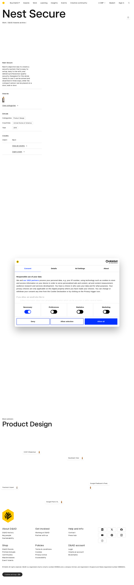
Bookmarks (73, 555)
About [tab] (106, 268)
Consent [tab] (27, 268)
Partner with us (41, 535)
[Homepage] (3, 3)
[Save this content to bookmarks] (128, 17)
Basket (112, 3)
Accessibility (40, 558)
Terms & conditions (43, 549)
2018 (15, 128)
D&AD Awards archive (17, 23)
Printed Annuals (8, 552)
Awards (26, 3)
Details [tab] (54, 268)
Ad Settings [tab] (80, 268)
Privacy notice (41, 555)
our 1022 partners (31, 280)
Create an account (76, 552)
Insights (54, 3)
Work (35, 3)
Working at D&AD (42, 533)
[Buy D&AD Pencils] (14, 3)
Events (64, 3)
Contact (72, 533)
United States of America (22, 123)
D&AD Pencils (7, 549)
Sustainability (8, 538)
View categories (10, 105)
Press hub (72, 535)
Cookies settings (12, 574)
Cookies (38, 552)
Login (70, 549)
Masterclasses (8, 558)
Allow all (101, 321)
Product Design (18, 118)
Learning (43, 3)
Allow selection (67, 321)
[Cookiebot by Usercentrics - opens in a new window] (107, 262)
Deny (33, 321)
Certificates (7, 555)
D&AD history (7, 533)
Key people (6, 535)
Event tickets (7, 560)
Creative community (78, 3)
